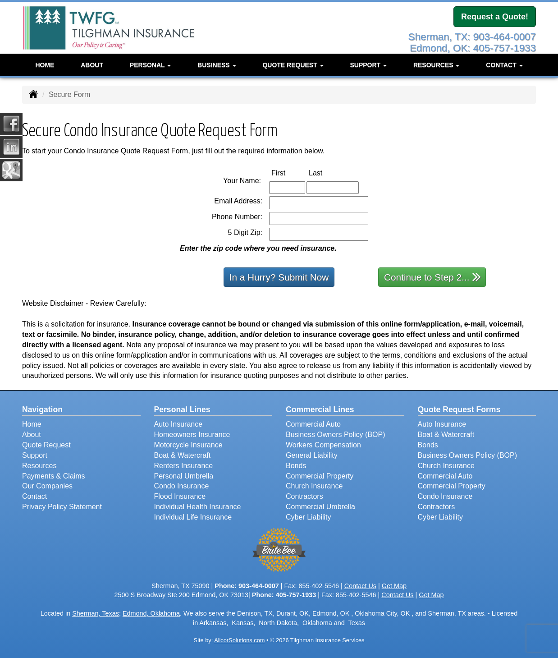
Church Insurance (314, 486)
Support (34, 455)
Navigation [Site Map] (42, 409)
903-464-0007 (258, 585)
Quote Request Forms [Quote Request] (459, 409)
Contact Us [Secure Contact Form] (360, 585)
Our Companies (47, 486)
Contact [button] (504, 65)
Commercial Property (319, 476)
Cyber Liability (308, 517)
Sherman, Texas (95, 613)
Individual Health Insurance (197, 507)
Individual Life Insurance (193, 517)
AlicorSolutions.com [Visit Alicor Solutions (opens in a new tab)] (239, 640)
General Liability (312, 455)
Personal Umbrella (184, 476)
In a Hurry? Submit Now (279, 277)
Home (44, 65)
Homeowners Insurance (192, 434)
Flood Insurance (180, 496)
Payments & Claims (53, 476)
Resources (39, 465)
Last (325, 172)
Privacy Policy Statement (62, 507)
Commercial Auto (313, 424)
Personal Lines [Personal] (182, 409)
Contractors (304, 496)
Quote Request (46, 445)
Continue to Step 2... (432, 276)
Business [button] (216, 65)
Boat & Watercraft (182, 455)
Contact (34, 496)
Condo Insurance (181, 486)
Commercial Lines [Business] (320, 409)
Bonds (296, 465)
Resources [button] (436, 65)
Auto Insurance (178, 424)
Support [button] (368, 65)
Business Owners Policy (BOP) (335, 434)
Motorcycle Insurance (188, 445)
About (92, 65)
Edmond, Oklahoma (151, 613)
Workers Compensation (323, 445)
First (287, 172)
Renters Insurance (183, 465)
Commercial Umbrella (320, 507)
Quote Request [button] (292, 65)
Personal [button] (150, 65)
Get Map (394, 585)
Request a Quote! (494, 16)
